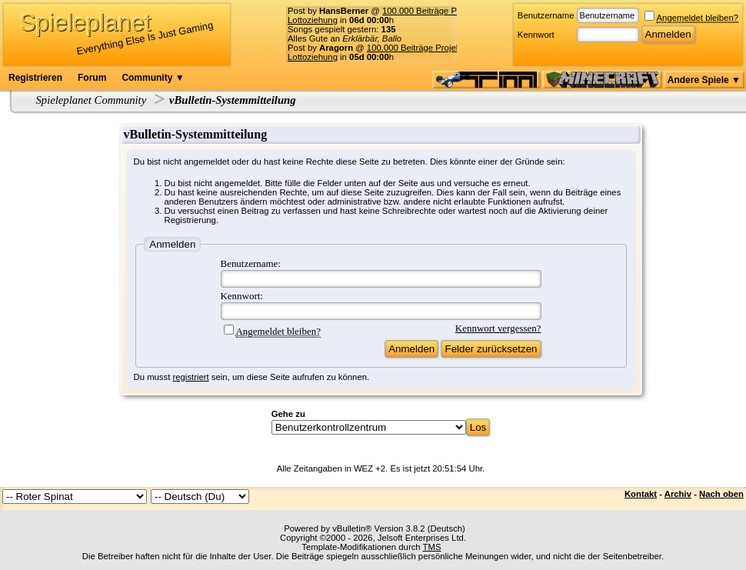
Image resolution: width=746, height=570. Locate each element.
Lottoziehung (313, 20)
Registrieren (35, 77)
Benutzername (546, 15)
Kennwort (536, 34)
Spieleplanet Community (91, 100)
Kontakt (640, 493)
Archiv (677, 493)
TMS (432, 547)
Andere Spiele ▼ (704, 80)
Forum (92, 77)
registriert (191, 377)
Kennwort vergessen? (498, 328)
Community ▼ (153, 77)
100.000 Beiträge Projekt (430, 10)
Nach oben (721, 493)
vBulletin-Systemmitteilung (232, 100)
